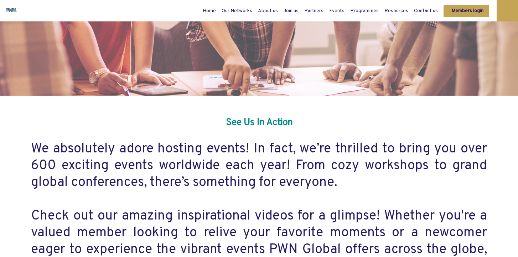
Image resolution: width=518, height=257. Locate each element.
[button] (466, 11)
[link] (237, 10)
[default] (209, 10)
